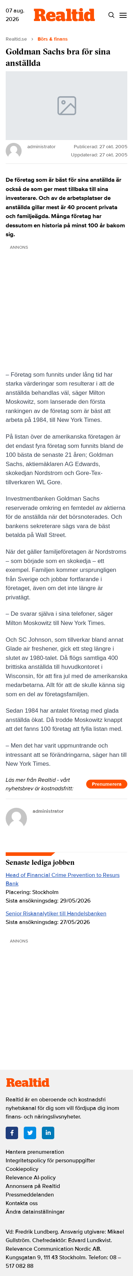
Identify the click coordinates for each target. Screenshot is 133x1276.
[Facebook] (12, 1133)
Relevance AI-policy (31, 1177)
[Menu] (122, 15)
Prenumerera (107, 784)
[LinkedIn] (48, 1133)
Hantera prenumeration (35, 1152)
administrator (48, 811)
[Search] (111, 15)
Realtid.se (16, 39)
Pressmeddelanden (30, 1194)
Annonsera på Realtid (33, 1186)
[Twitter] (30, 1133)
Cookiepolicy (22, 1169)
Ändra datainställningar (35, 1211)
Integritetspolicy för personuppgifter (50, 1160)
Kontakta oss (22, 1203)
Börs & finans (53, 39)
